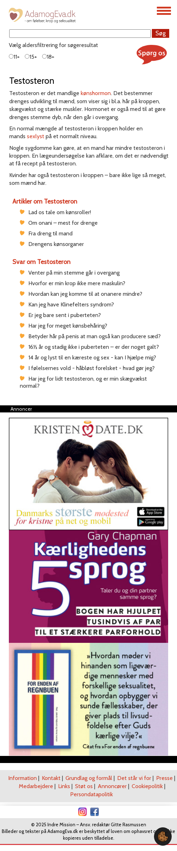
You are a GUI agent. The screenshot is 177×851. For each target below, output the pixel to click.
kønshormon (96, 93)
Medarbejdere (36, 786)
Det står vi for (134, 778)
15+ (31, 56)
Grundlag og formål (88, 778)
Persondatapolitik (91, 794)
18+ (48, 56)
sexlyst (35, 136)
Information (22, 778)
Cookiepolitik (147, 786)
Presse (164, 778)
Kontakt (51, 778)
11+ (14, 56)
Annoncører (112, 786)
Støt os (84, 786)
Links (64, 786)
